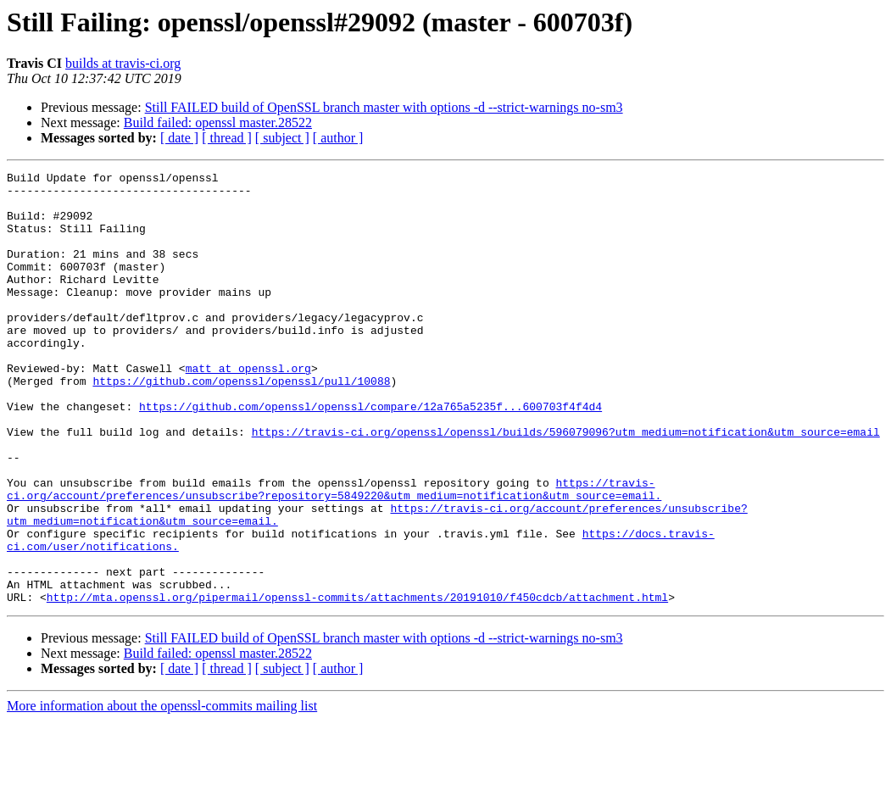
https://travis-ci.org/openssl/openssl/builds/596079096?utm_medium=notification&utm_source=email (566, 485)
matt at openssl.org (248, 408)
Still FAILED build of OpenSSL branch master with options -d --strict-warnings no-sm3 (384, 107)
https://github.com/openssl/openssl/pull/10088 (241, 423)
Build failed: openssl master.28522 (218, 122)
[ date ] (179, 138)
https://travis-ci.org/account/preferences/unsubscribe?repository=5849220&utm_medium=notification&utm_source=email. (334, 553)
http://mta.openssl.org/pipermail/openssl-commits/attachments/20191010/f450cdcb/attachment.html (357, 683)
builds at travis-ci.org (123, 63)
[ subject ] (282, 138)
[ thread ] (227, 138)
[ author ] (338, 138)
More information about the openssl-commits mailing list (162, 792)
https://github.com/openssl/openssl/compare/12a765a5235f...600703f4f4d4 (370, 454)
